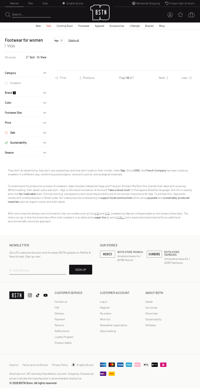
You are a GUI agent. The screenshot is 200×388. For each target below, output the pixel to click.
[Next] (164, 77)
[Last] (186, 77)
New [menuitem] (38, 25)
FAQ (57, 307)
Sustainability (153, 319)
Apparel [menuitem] (99, 25)
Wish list (105, 319)
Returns (59, 325)
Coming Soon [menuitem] (65, 25)
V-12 (107, 213)
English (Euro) (82, 364)
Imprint (13, 364)
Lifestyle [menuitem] (135, 25)
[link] (103, 302)
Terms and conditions (35, 364)
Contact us (61, 301)
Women (14, 3)
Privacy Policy (60, 364)
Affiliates (150, 325)
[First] (60, 77)
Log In (103, 301)
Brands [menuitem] (149, 25)
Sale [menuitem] (48, 25)
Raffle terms (62, 331)
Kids (45, 3)
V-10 (96, 213)
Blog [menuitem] (161, 25)
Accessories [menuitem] (117, 25)
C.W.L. (121, 217)
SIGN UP (80, 269)
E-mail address (19, 270)
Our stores (151, 307)
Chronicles (151, 313)
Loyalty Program (64, 336)
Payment (60, 319)
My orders (105, 313)
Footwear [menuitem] (83, 25)
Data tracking (108, 331)
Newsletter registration (113, 325)
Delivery (59, 313)
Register (105, 307)
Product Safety (63, 342)
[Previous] (86, 77)
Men (30, 3)
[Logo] (100, 14)
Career (149, 301)
